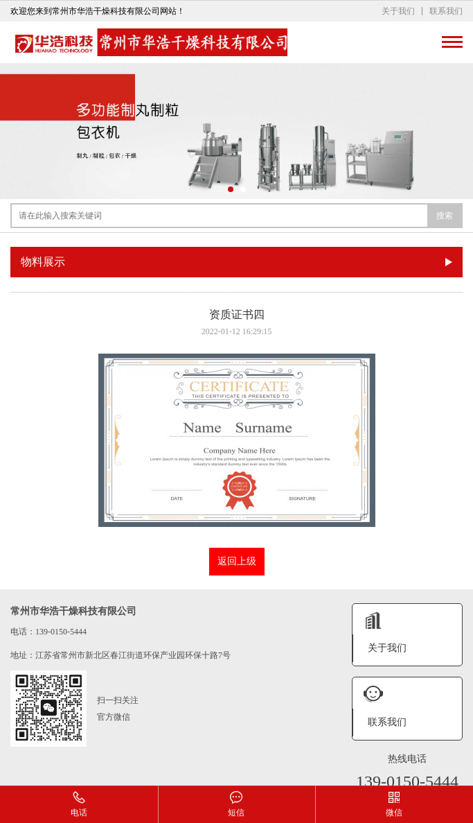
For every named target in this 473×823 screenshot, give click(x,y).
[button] (230, 189)
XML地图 (314, 773)
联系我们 (446, 11)
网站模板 (351, 773)
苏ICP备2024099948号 (255, 773)
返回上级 (236, 561)
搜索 (444, 215)
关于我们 (398, 11)
